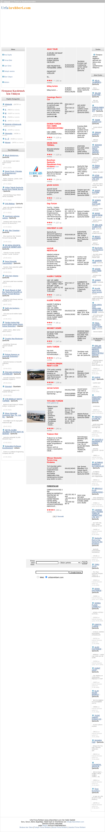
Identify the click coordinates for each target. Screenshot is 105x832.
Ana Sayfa (8, 55)
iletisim (6, 82)
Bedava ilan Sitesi (26, 827)
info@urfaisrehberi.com (75, 822)
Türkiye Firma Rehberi (42, 827)
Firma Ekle (8, 60)
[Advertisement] (64, 24)
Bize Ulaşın (8, 77)
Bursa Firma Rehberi (59, 827)
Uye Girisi (7, 66)
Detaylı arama (9, 71)
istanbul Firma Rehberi (77, 827)
